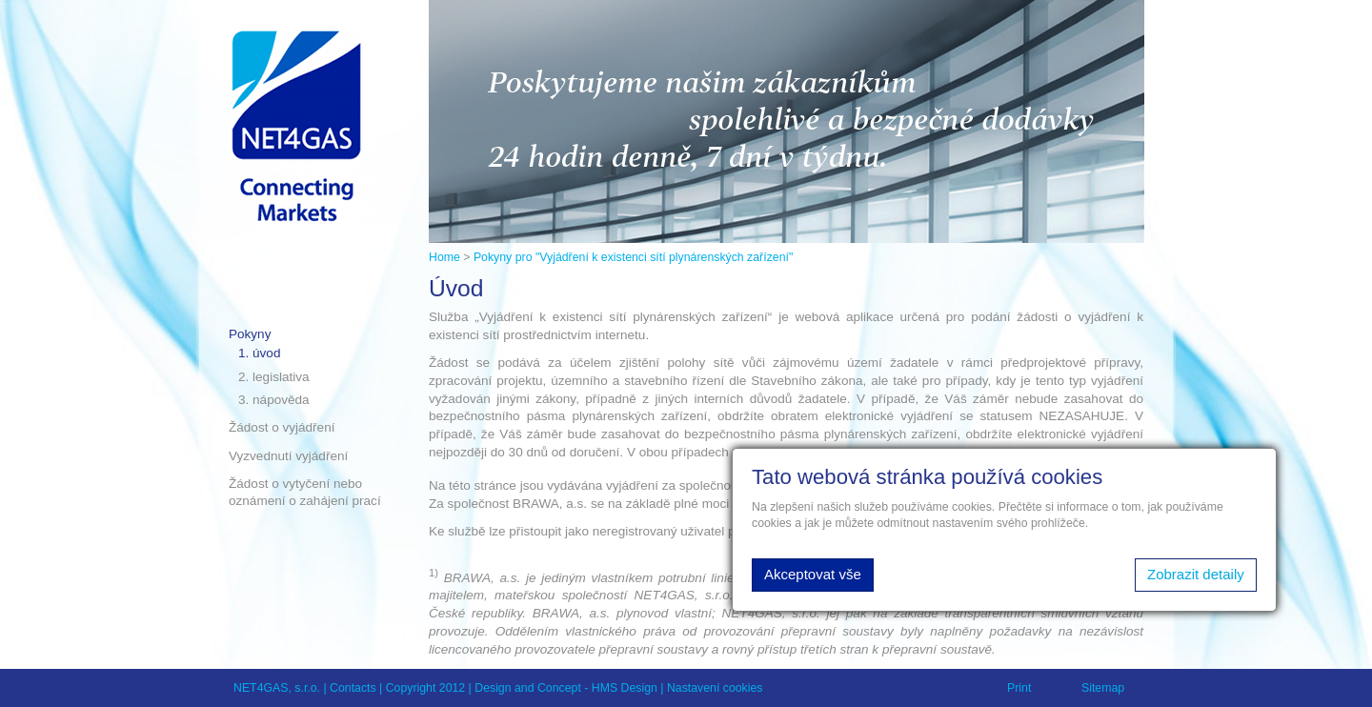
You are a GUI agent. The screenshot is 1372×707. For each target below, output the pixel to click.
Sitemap (1102, 688)
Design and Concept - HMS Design (565, 688)
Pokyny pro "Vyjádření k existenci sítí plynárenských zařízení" (633, 257)
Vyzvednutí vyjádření (288, 456)
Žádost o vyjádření (281, 427)
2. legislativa (274, 377)
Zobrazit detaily (1195, 574)
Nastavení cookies (715, 688)
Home (444, 257)
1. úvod (259, 353)
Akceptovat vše (812, 574)
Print (1019, 688)
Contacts (353, 688)
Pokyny (250, 334)
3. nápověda (274, 400)
